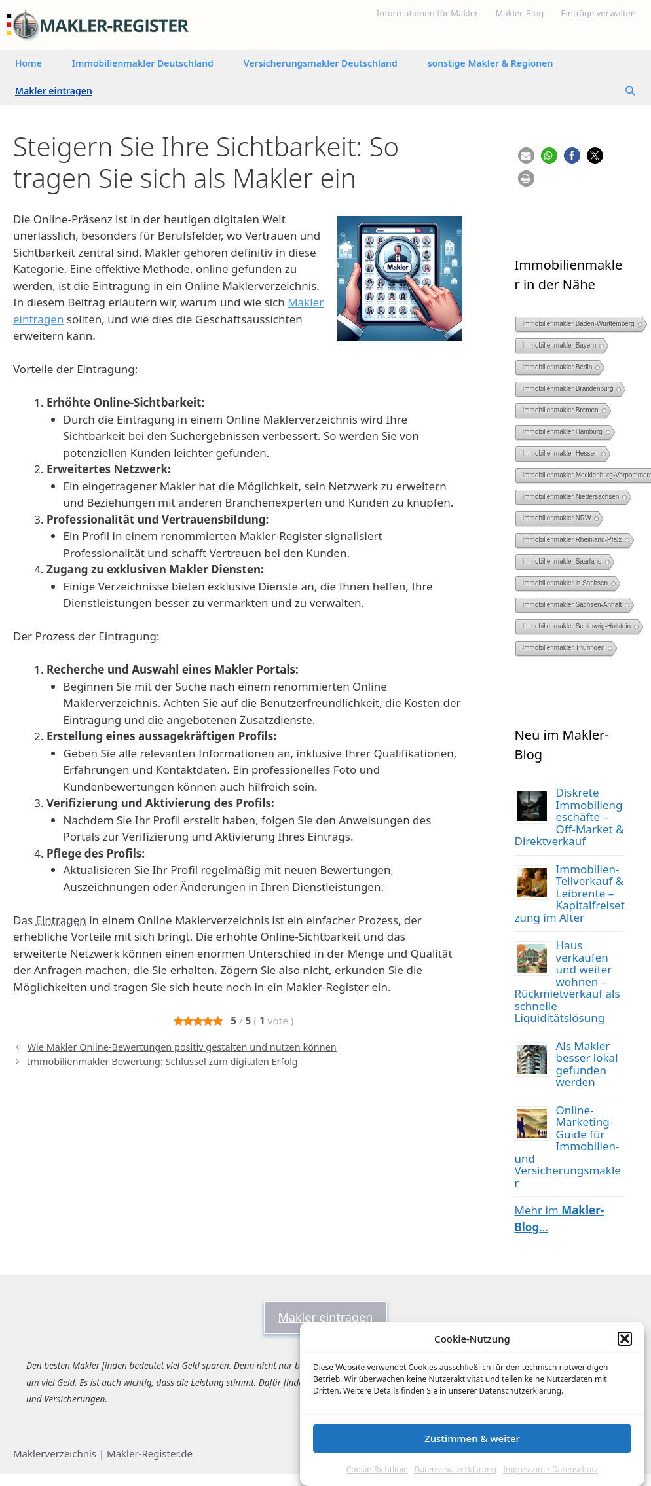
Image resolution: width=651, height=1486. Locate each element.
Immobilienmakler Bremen (561, 410)
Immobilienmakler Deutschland (143, 63)
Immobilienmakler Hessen (560, 453)
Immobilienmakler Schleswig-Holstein (577, 626)
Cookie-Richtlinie (377, 1469)
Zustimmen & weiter (472, 1438)
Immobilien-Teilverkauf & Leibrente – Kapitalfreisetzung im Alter (570, 893)
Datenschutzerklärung (455, 1469)
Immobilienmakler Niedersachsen (571, 496)
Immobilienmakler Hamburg (563, 431)
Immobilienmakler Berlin (558, 367)
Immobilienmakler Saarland (562, 561)
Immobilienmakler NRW (557, 518)
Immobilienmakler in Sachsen (565, 583)
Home (28, 63)
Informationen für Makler (428, 13)
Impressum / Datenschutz (550, 1469)
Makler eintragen (53, 90)
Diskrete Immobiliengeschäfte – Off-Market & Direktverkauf (569, 816)
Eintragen (61, 920)
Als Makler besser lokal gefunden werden (587, 1064)
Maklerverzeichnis (54, 1453)
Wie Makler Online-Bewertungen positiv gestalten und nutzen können (182, 1047)
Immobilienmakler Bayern (560, 345)
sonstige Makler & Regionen (490, 63)
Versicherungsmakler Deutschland (321, 63)
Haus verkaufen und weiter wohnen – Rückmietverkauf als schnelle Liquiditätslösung (567, 981)
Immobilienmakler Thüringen (564, 647)
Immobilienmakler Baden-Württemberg (579, 323)
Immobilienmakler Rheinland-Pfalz (572, 539)
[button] (624, 1338)
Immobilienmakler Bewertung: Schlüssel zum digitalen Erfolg (163, 1061)
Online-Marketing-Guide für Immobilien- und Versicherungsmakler (568, 1146)
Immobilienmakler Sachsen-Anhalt (572, 604)
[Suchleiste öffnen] (630, 91)
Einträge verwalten (598, 13)
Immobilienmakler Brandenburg (568, 388)
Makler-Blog (519, 13)
